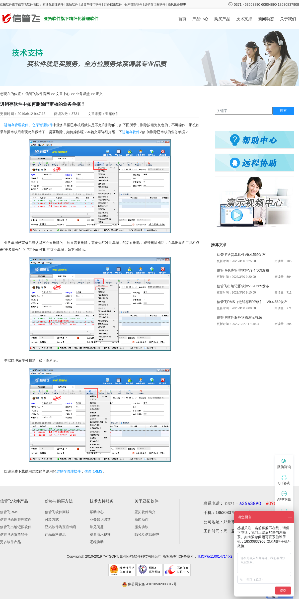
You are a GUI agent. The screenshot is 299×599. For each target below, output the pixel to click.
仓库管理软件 (133, 4)
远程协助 (97, 542)
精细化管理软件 (53, 4)
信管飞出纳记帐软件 (15, 527)
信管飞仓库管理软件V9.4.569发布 (243, 270)
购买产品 (222, 19)
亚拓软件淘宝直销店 (60, 527)
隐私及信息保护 (147, 534)
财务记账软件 (113, 4)
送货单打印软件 (90, 4)
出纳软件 (72, 4)
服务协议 (142, 527)
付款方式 (52, 519)
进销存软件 (131, 132)
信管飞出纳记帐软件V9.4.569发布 (243, 286)
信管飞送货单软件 (14, 534)
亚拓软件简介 (145, 512)
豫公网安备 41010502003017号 (149, 584)
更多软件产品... (12, 542)
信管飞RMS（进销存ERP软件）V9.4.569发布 (252, 302)
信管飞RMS (93, 471)
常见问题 (97, 527)
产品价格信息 (55, 534)
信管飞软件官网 (37, 94)
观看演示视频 (100, 534)
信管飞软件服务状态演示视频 (239, 317)
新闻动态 (266, 19)
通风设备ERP (177, 4)
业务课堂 (83, 94)
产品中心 (200, 19)
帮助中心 (97, 512)
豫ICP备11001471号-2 (214, 556)
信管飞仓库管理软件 (15, 519)
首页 (182, 19)
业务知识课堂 (100, 519)
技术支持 (244, 19)
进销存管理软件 (16, 125)
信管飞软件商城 (57, 512)
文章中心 (63, 94)
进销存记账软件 (155, 4)
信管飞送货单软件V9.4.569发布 (241, 255)
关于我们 (288, 19)
